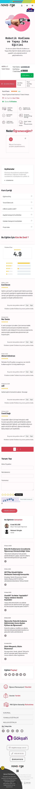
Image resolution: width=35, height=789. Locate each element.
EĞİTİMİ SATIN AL (25, 75)
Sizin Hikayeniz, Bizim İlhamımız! (13, 647)
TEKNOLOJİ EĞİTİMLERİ (10, 717)
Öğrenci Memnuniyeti (16, 687)
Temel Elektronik (8, 203)
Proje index (6, 227)
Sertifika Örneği (19, 84)
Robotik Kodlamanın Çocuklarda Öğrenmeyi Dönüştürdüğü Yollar (17, 550)
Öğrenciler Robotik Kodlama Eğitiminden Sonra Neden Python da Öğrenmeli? (15, 623)
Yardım (17, 696)
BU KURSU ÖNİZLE (9, 84)
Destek (12, 696)
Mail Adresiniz (5, 472)
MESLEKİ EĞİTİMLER (10, 722)
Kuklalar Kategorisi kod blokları (12, 221)
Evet (27, 305)
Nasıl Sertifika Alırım (29, 84)
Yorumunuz (4, 480)
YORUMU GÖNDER (9, 511)
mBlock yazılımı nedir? (9, 209)
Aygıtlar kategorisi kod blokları (12, 215)
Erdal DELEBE (15, 524)
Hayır (31, 305)
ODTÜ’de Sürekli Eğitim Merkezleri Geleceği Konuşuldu (16, 573)
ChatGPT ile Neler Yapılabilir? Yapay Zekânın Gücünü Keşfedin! (16, 597)
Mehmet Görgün (16, 530)
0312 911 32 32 (17, 759)
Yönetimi (28, 687)
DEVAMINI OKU (9, 180)
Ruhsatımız (29, 704)
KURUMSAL (7, 713)
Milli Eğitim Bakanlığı (17, 704)
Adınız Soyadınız (6, 464)
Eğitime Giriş (7, 196)
